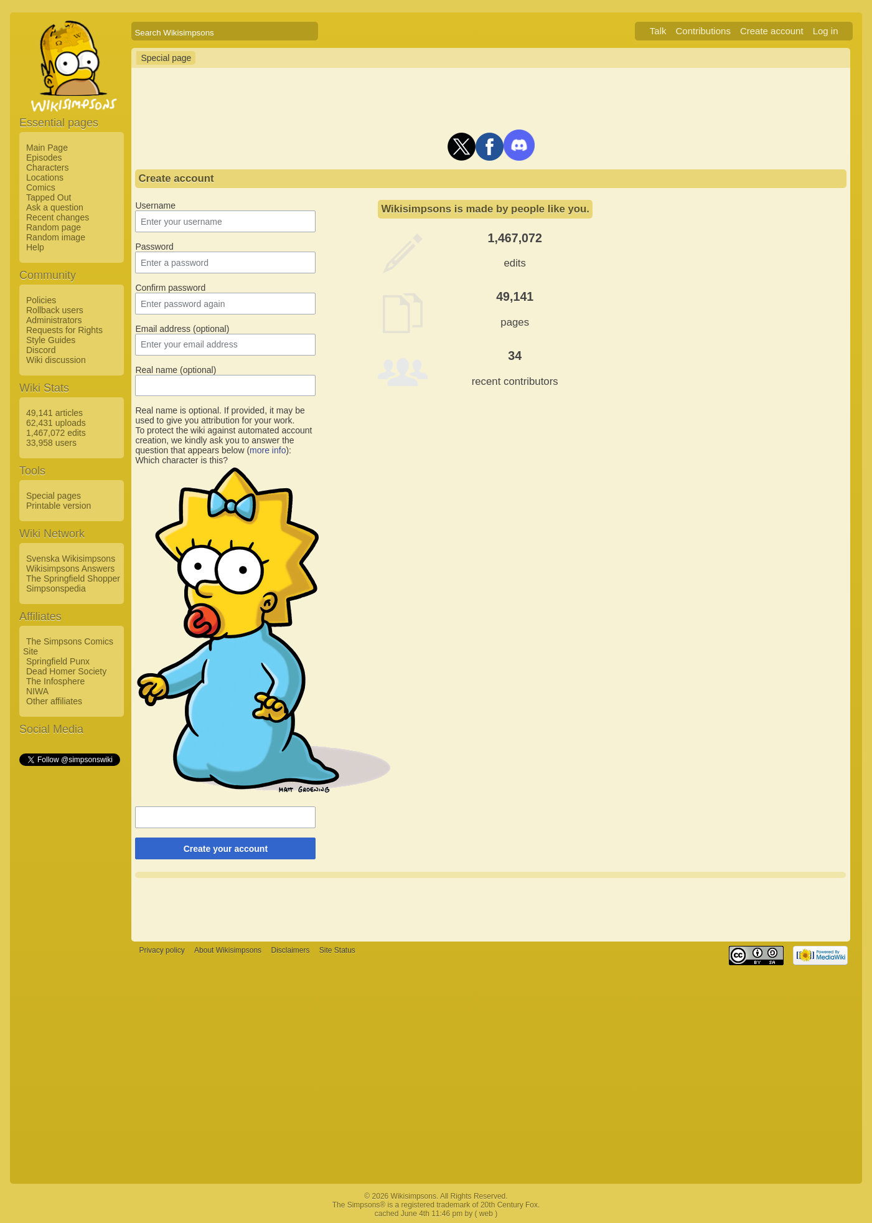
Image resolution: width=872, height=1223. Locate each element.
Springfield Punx (58, 661)
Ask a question (54, 207)
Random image (55, 237)
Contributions (703, 31)
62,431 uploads (56, 423)
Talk (658, 31)
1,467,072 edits (56, 433)
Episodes (44, 158)
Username (155, 205)
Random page (53, 227)
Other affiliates (54, 701)
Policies (41, 300)
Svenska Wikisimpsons (70, 559)
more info (268, 450)
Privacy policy (161, 950)
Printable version (58, 506)
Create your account (226, 849)
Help (35, 247)
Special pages (53, 496)
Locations (44, 177)
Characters (47, 167)
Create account (772, 31)
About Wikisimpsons (227, 950)
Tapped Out (48, 197)
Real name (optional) (175, 370)
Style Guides (50, 340)
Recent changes (57, 217)
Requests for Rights (64, 330)
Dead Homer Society (66, 671)
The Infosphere (55, 681)
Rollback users (54, 310)
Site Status (337, 950)
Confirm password (170, 288)
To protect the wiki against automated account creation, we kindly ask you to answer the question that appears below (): (223, 440)
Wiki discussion (56, 360)
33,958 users (51, 443)
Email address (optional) (182, 329)
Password (154, 247)
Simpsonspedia (56, 588)
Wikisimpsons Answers (70, 569)
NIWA (37, 691)
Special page (166, 58)
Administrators (54, 320)
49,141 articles (54, 413)
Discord (40, 350)
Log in (825, 31)
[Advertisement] (69, 954)
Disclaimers (290, 950)
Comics (40, 187)
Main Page (47, 148)
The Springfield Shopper (73, 578)
